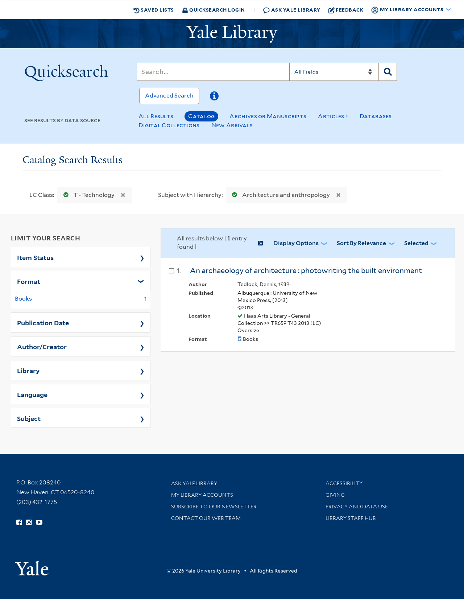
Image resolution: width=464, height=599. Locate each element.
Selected (416, 243)
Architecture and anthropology (279, 194)
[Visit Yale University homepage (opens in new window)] (31, 566)
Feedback (346, 9)
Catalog (201, 116)
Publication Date (43, 322)
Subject (29, 418)
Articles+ (333, 116)
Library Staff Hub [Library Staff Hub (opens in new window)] (351, 518)
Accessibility (344, 483)
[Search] (213, 72)
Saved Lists (153, 9)
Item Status (35, 257)
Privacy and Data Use (357, 506)
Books (23, 298)
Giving (335, 495)
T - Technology (87, 194)
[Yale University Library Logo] (232, 34)
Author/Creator (42, 346)
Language (32, 394)
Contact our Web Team (206, 518)
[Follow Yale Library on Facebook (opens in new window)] (19, 522)
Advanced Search (169, 95)
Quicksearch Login (213, 9)
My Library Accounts (202, 495)
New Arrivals (232, 125)
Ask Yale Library (291, 10)
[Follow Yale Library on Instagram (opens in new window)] (29, 522)
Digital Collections (169, 125)
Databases (376, 116)
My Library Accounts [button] (407, 10)
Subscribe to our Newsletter (214, 506)
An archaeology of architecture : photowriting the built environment (306, 270)
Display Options (296, 243)
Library (28, 370)
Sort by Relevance (361, 243)
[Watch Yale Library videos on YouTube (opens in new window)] (39, 522)
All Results (155, 116)
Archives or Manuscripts (267, 116)
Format (28, 281)
